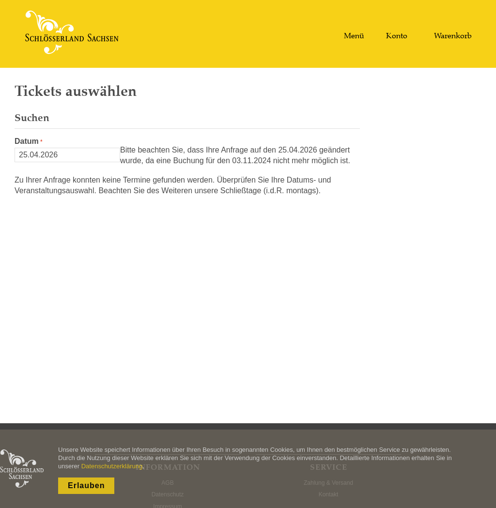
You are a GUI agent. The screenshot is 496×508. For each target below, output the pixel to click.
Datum (27, 141)
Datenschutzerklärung (111, 466)
